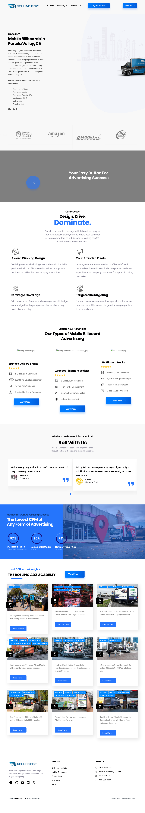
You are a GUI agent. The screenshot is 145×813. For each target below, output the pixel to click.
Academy (61, 6)
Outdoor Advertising (16, 711)
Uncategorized (14, 608)
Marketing (23, 658)
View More (74, 593)
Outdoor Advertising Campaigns (20, 661)
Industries (75, 6)
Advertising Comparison (72, 608)
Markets (50, 6)
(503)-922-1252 (99, 6)
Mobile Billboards (114, 608)
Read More (18, 649)
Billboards (103, 608)
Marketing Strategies (61, 611)
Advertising (58, 608)
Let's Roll (128, 6)
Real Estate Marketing (40, 661)
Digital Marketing (15, 708)
